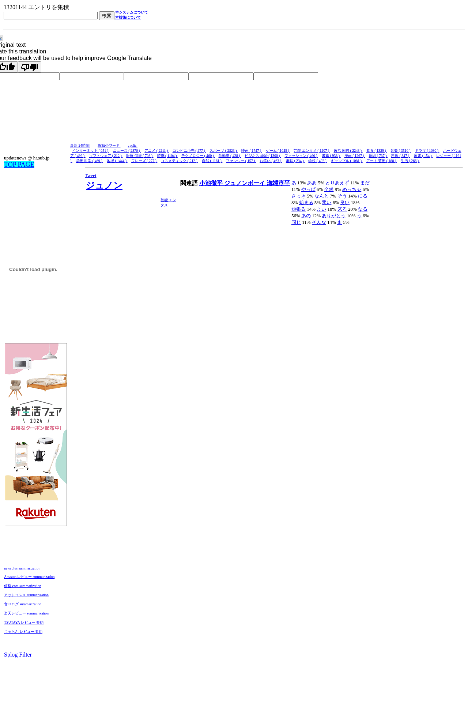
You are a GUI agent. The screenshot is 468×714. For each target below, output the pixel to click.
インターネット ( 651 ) (90, 151)
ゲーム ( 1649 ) (278, 151)
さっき (298, 196)
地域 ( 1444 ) (117, 161)
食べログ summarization (22, 604)
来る (342, 209)
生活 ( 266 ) (410, 161)
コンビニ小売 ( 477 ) (189, 151)
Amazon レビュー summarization (29, 577)
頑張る (298, 209)
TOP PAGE (19, 164)
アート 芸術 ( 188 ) (381, 161)
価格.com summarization (22, 586)
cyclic (132, 145)
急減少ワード (109, 145)
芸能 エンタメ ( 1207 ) (312, 151)
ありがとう (334, 215)
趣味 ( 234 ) (295, 161)
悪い (326, 202)
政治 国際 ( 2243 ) (348, 151)
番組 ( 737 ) (378, 156)
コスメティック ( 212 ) (179, 161)
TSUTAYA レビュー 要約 (24, 622)
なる (362, 209)
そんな (319, 222)
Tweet (91, 175)
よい (321, 209)
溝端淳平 (278, 183)
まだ (365, 182)
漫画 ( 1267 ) (354, 156)
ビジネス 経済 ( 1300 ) (263, 156)
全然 (328, 189)
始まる (306, 202)
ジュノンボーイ (245, 183)
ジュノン (104, 185)
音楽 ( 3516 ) (400, 151)
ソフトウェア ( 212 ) (106, 156)
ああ (312, 182)
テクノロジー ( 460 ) (198, 156)
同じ (296, 222)
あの (306, 215)
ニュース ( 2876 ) (127, 151)
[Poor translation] (29, 66)
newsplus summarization (22, 568)
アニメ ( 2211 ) (156, 151)
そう (342, 196)
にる (362, 196)
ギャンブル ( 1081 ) (347, 161)
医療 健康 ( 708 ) (139, 156)
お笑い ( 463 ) (271, 161)
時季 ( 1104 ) (167, 156)
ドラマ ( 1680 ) (427, 151)
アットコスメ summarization (26, 595)
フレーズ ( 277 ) (144, 161)
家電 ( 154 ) (423, 156)
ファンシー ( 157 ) (241, 161)
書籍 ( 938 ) (331, 156)
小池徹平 (211, 183)
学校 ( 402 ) (317, 161)
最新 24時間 (80, 145)
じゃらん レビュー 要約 (23, 632)
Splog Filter (18, 654)
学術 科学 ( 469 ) (89, 161)
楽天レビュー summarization (26, 613)
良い (345, 202)
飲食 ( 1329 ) (376, 151)
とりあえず (337, 182)
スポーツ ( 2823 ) (224, 151)
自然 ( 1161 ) (212, 161)
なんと (321, 196)
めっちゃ (351, 189)
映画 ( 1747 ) (251, 151)
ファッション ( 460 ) (301, 156)
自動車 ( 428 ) (229, 156)
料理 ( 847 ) (400, 156)
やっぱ (308, 189)
